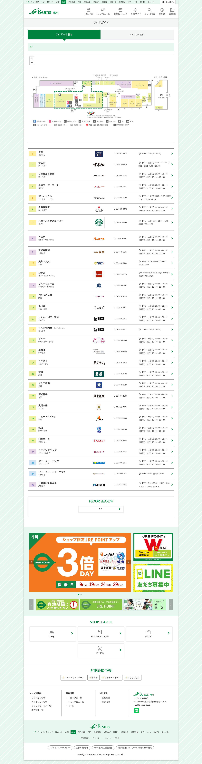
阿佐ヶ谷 (50, 2)
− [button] (32, 63)
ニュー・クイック (47, 416)
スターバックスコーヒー (50, 221)
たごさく (42, 361)
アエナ (41, 237)
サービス (100, 653)
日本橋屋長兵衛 (46, 174)
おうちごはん (133, 677)
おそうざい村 (45, 295)
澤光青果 (42, 394)
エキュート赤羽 (112, 738)
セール (71, 706)
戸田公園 (71, 2)
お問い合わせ (82, 748)
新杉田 (142, 2)
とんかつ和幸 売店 (48, 317)
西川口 (104, 2)
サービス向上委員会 (103, 748)
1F (100, 509)
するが (41, 163)
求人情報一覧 (37, 710)
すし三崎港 (44, 383)
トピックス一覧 (75, 698)
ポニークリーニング (48, 461)
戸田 (79, 2)
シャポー (97, 738)
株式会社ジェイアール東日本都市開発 (135, 748)
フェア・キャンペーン (74, 677)
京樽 (40, 372)
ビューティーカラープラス (51, 472)
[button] (78, 594)
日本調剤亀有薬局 (47, 483)
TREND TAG (102, 670)
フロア (64, 34)
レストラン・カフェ (100, 636)
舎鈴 (40, 152)
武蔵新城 (122, 2)
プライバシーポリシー (60, 748)
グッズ (148, 636)
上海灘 (41, 350)
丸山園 (41, 306)
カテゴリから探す (39, 702)
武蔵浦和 (86, 2)
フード (52, 636)
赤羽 (58, 2)
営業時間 (106, 698)
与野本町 (96, 2)
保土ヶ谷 (151, 2)
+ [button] (32, 58)
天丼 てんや (44, 261)
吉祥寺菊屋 (44, 250)
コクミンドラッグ (47, 450)
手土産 (94, 677)
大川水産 (42, 405)
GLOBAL (170, 2)
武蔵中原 (113, 2)
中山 (135, 2)
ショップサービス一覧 (41, 706)
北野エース (44, 439)
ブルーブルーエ (46, 284)
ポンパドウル (45, 196)
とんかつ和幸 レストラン (51, 328)
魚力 (40, 428)
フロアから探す (38, 698)
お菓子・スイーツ (112, 677)
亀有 (63, 2)
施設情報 (106, 702)
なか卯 (41, 273)
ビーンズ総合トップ (37, 2)
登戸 (129, 2)
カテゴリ (137, 34)
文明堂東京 (44, 207)
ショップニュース (76, 702)
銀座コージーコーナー (49, 185)
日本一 (41, 339)
